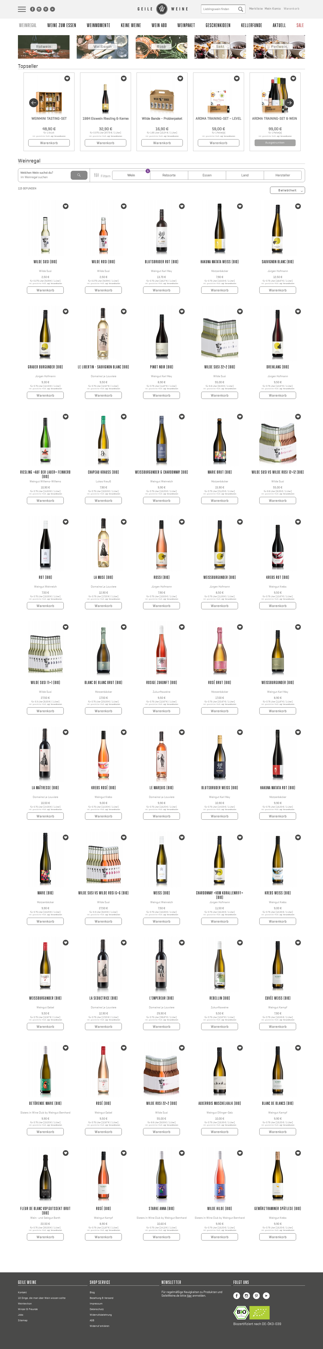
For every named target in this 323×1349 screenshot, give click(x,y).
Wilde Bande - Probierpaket (162, 118)
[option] (48, 111)
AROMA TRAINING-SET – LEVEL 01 (219, 118)
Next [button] (289, 102)
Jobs (20, 1314)
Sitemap (22, 1320)
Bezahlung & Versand (101, 1298)
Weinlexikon (25, 1303)
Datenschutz (97, 1309)
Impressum (96, 1303)
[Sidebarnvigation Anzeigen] (22, 12)
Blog (92, 1292)
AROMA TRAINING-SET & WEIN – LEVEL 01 (275, 118)
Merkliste (256, 8)
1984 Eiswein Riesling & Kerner (106, 118)
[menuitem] (37, 9)
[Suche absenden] (240, 8)
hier (189, 1295)
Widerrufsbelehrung (101, 1314)
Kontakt (22, 1292)
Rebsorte (169, 175)
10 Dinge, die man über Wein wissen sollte (41, 1298)
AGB (92, 1320)
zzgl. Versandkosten (58, 136)
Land (245, 175)
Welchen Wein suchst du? (36, 173)
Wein (131, 175)
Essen (207, 175)
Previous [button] (33, 102)
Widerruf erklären (99, 1326)
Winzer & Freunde (28, 1309)
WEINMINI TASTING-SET (49, 118)
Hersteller (282, 175)
